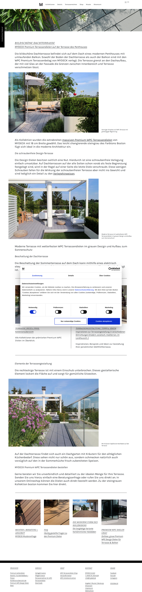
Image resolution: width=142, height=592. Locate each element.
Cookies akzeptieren (104, 321)
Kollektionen (50, 4)
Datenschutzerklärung (84, 290)
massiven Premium (74, 139)
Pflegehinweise (40, 576)
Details (59, 4)
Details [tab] (71, 276)
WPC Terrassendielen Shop (68, 573)
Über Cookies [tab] (104, 276)
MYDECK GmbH (90, 573)
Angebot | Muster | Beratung (94, 583)
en (128, 2)
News (12, 585)
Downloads (38, 583)
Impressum (89, 588)
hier (55, 484)
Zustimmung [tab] (37, 276)
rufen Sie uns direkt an (101, 477)
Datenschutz (89, 591)
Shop (81, 4)
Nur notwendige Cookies (71, 321)
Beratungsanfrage (69, 477)
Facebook (113, 573)
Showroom (97, 4)
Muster (88, 4)
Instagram (113, 578)
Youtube (113, 576)
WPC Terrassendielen (99, 139)
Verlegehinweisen (63, 173)
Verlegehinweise (40, 573)
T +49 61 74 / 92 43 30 (92, 576)
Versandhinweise (65, 576)
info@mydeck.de (90, 578)
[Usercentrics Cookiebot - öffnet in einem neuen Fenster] (110, 269)
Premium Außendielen (17, 573)
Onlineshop (33, 480)
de (126, 2)
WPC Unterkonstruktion (68, 578)
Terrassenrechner (71, 4)
